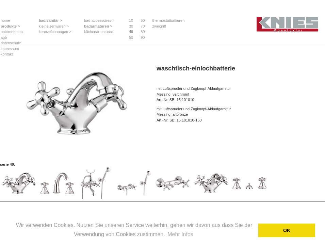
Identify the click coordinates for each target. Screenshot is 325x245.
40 (131, 32)
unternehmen (12, 32)
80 (143, 32)
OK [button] (287, 230)
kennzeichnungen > (55, 32)
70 (143, 26)
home (5, 20)
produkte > (10, 26)
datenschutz (11, 43)
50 (131, 37)
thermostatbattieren (168, 20)
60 (143, 20)
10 (131, 20)
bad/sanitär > (50, 20)
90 (143, 37)
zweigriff (159, 26)
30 (131, 26)
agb (4, 37)
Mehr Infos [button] (180, 234)
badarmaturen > (98, 26)
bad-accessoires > (99, 20)
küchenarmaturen (98, 32)
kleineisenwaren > (54, 26)
